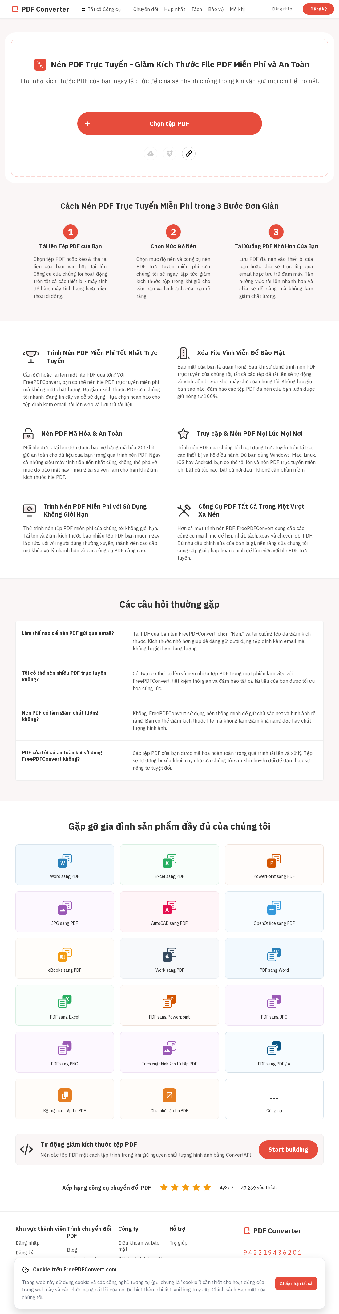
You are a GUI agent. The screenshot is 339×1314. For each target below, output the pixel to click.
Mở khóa (239, 9)
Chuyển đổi (145, 9)
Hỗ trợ (177, 1228)
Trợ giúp (178, 1243)
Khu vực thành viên (40, 1228)
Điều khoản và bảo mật (138, 1246)
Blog (72, 1250)
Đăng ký (318, 9)
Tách (196, 9)
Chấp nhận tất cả (296, 1283)
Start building (288, 1149)
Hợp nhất (174, 9)
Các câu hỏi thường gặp (169, 604)
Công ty (128, 1228)
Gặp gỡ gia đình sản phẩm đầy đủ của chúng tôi (169, 826)
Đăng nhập (282, 9)
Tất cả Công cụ (101, 9)
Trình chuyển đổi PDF (89, 1232)
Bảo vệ (216, 9)
